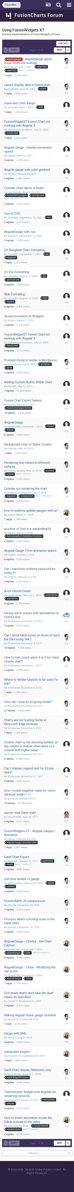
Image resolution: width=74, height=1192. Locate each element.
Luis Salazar (14, 192)
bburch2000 (14, 816)
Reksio (11, 533)
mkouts (11, 905)
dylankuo (12, 235)
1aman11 (12, 1001)
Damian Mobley (16, 470)
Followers (33, 1153)
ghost (10, 798)
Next (59, 50)
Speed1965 (14, 426)
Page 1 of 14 (37, 50)
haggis (11, 554)
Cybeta (11, 155)
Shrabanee (13, 621)
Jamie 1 (11, 1037)
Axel (9, 1125)
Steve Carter (14, 364)
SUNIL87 (12, 67)
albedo (11, 320)
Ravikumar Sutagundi (19, 492)
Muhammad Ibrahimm (19, 129)
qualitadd (12, 89)
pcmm (11, 514)
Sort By (63, 43)
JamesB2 (12, 107)
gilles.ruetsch (15, 883)
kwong (11, 404)
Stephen (12, 448)
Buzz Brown (14, 1074)
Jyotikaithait (14, 595)
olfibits (11, 839)
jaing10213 (13, 1100)
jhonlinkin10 (14, 1055)
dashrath (12, 861)
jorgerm (11, 576)
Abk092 (11, 386)
